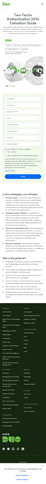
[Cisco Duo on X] (8, 449)
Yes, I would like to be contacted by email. (22, 156)
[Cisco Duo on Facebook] (3, 449)
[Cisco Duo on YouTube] (13, 449)
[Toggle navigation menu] (42, 4)
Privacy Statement (22, 477)
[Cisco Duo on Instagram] (18, 449)
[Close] (43, 468)
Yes (8, 152)
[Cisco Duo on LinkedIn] (23, 449)
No (15, 152)
